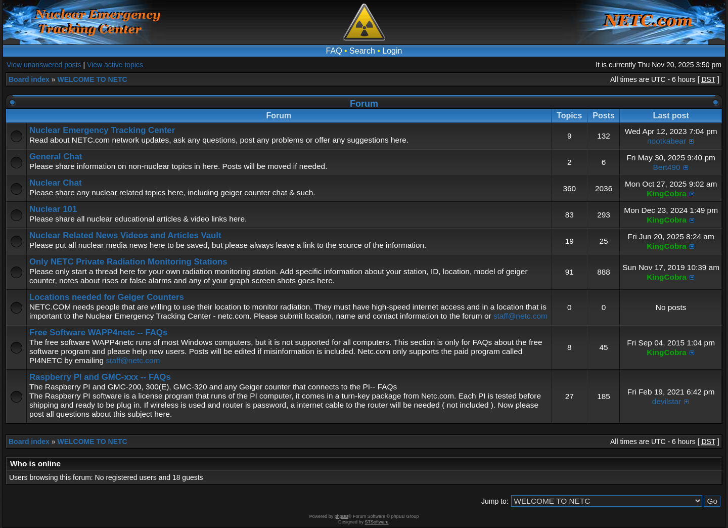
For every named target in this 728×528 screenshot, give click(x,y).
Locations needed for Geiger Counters (106, 297)
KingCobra (667, 193)
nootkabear (666, 141)
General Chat (55, 156)
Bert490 (666, 167)
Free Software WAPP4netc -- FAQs (98, 332)
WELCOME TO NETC (92, 79)
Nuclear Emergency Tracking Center (102, 130)
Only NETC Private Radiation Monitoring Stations (128, 262)
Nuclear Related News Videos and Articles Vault (125, 235)
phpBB (341, 516)
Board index (29, 79)
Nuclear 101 (53, 209)
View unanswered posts (44, 65)
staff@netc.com (520, 316)
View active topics (115, 65)
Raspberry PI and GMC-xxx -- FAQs (100, 377)
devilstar (666, 401)
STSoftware (377, 521)
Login (392, 51)
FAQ (334, 51)
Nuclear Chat (55, 183)
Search (362, 51)
